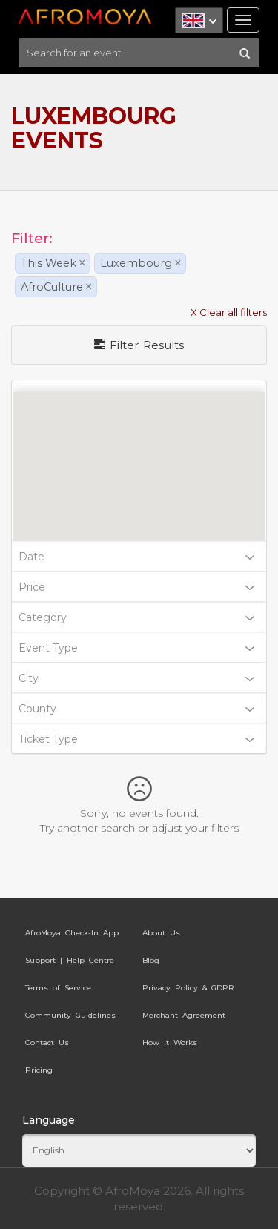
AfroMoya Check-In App (72, 933)
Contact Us (47, 1042)
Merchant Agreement (183, 1015)
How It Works (169, 1042)
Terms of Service (58, 988)
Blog (150, 960)
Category (136, 617)
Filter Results (139, 345)
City (136, 678)
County (136, 708)
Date (136, 556)
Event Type (136, 648)
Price (136, 587)
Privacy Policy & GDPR (188, 988)
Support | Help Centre (69, 960)
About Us (161, 933)
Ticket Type (136, 739)
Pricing (39, 1070)
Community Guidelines (70, 1015)
